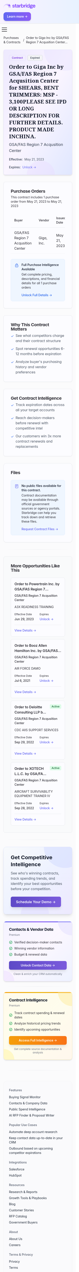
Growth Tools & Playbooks (28, 1198)
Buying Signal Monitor (25, 1097)
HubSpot (15, 1175)
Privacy (14, 1261)
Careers (14, 1245)
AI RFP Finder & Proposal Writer (31, 1115)
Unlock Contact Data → (38, 965)
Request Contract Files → (40, 529)
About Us (15, 1239)
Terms (13, 1267)
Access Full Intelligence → (38, 1040)
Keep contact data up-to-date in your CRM (36, 1140)
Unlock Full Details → (37, 295)
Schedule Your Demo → (36, 902)
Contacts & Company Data (28, 1103)
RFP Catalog (18, 1216)
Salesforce (16, 1169)
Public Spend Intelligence (27, 1109)
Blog (12, 1204)
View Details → (25, 630)
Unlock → (29, 167)
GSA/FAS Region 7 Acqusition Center (35, 598)
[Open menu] (4, 29)
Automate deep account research (33, 1132)
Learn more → (17, 16)
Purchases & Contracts (12, 40)
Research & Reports (23, 1192)
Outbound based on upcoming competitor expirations (31, 1151)
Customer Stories (21, 1210)
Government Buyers (23, 1222)
